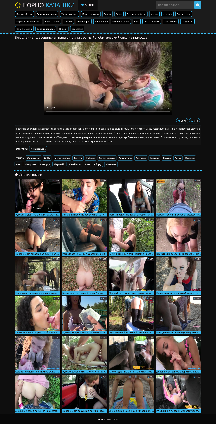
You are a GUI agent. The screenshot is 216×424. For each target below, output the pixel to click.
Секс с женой (184, 14)
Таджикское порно (47, 14)
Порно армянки (90, 14)
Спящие (68, 21)
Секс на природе (46, 28)
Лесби (178, 158)
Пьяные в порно (120, 21)
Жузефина (111, 164)
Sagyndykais (125, 158)
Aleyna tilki (59, 164)
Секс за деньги (151, 21)
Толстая (78, 158)
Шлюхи (63, 28)
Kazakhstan (75, 164)
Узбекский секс (70, 14)
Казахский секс (24, 14)
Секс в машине (24, 28)
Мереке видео (62, 158)
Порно (45, 5)
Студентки (187, 21)
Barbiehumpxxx (107, 158)
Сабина (167, 158)
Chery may (30, 164)
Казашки (189, 158)
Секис (119, 14)
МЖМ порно (101, 21)
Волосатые (77, 28)
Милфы (154, 14)
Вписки (107, 14)
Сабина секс (33, 158)
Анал (18, 164)
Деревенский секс (136, 14)
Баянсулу (45, 164)
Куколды (167, 14)
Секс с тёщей (52, 21)
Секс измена (170, 21)
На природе (38, 148)
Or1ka (47, 158)
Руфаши (90, 158)
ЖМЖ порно (83, 21)
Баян (87, 164)
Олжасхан (141, 158)
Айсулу (98, 164)
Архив (87, 5)
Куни (136, 21)
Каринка (154, 158)
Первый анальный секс (28, 21)
